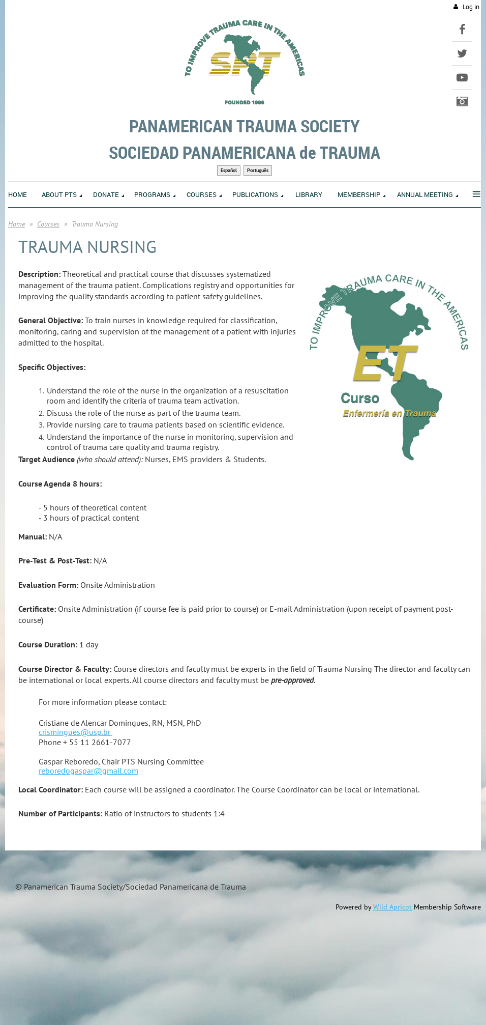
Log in (471, 7)
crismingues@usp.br (75, 732)
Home (16, 224)
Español (229, 170)
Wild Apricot (392, 907)
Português (257, 170)
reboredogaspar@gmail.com (88, 770)
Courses (48, 224)
